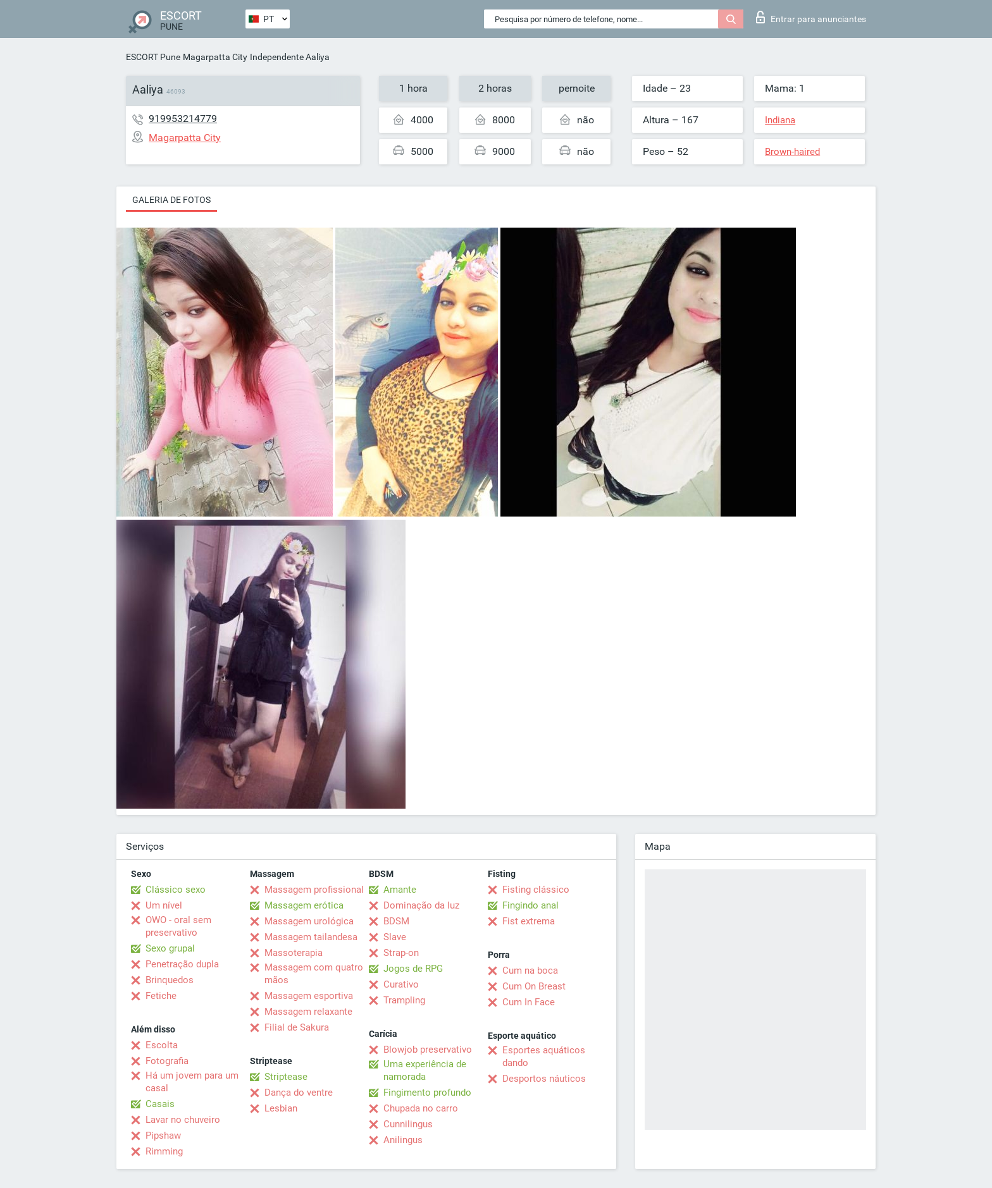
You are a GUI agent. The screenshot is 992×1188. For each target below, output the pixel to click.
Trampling (404, 1000)
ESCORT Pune (153, 57)
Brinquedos (170, 980)
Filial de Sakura (296, 1027)
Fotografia (167, 1061)
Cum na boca (530, 970)
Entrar (811, 17)
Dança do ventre (298, 1092)
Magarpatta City (215, 57)
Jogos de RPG (413, 968)
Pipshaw (163, 1135)
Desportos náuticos (544, 1078)
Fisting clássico (535, 889)
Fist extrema (528, 921)
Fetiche (161, 995)
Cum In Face (528, 1002)
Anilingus (403, 1140)
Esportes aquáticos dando (543, 1056)
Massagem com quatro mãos (313, 974)
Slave (394, 937)
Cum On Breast (534, 986)
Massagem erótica (304, 905)
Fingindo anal (530, 905)
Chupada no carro (420, 1108)
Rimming (164, 1151)
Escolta (162, 1045)
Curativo (401, 984)
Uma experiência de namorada (424, 1070)
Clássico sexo (176, 889)
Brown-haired (792, 151)
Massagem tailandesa (310, 937)
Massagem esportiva (308, 995)
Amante (399, 889)
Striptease (285, 1076)
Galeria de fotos (171, 200)
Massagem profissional (314, 889)
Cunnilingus (408, 1124)
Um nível (164, 905)
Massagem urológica (309, 921)
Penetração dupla (182, 964)
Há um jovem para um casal (192, 1082)
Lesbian (280, 1108)
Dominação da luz (421, 905)
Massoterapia (293, 952)
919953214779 (183, 119)
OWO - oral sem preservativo (178, 926)
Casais (160, 1104)
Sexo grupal (170, 948)
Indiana (780, 120)
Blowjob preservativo (427, 1049)
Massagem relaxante (308, 1011)
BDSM (396, 921)
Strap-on (401, 952)
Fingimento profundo (427, 1092)
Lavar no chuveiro (183, 1119)
